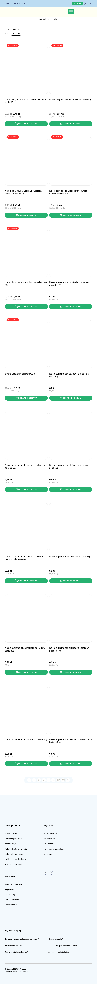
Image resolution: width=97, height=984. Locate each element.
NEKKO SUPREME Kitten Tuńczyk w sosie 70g (69, 556)
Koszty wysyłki (11, 844)
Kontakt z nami (11, 834)
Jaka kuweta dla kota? (14, 945)
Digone (25, 972)
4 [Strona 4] (43, 780)
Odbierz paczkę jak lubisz (15, 859)
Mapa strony (10, 895)
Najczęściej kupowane (14, 854)
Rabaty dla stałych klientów (16, 849)
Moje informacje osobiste (54, 849)
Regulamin (9, 889)
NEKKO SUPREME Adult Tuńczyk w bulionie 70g (26, 739)
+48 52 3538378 (19, 3)
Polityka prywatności (13, 864)
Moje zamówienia (51, 834)
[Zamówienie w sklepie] (21, 29)
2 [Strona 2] (34, 780)
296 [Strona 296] (53, 780)
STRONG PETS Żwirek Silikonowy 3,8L (21, 374)
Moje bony (48, 854)
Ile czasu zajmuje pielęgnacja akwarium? (22, 939)
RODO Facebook (12, 900)
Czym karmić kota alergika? (16, 952)
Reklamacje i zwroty (13, 839)
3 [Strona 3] (38, 780)
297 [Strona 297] (58, 780)
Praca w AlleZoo (11, 905)
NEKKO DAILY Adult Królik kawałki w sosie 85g (70, 99)
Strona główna (44, 19)
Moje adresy (49, 844)
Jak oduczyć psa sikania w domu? (62, 945)
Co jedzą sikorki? (55, 939)
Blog (7, 3)
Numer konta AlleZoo (13, 884)
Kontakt (77, 3)
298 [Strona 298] (63, 780)
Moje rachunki (49, 839)
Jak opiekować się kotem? (59, 952)
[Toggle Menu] (71, 11)
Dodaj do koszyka (26, 123)
